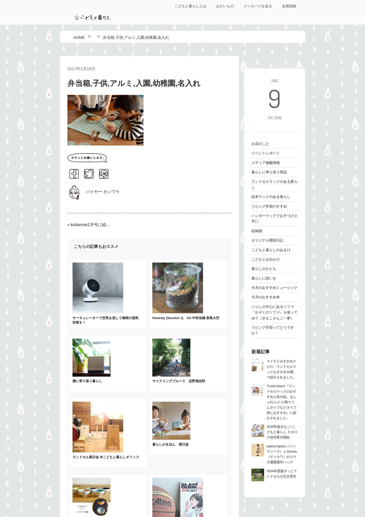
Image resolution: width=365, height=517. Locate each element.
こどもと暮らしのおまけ (270, 250)
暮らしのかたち (263, 269)
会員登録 (289, 6)
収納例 (256, 231)
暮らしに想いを (263, 278)
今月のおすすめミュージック (274, 288)
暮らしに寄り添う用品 (269, 172)
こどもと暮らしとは (190, 6)
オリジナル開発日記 (267, 240)
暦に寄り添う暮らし (87, 381)
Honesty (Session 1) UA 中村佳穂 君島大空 (185, 318)
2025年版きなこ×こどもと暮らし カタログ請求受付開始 (282, 432)
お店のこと (260, 144)
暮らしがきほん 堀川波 (170, 444)
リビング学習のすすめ (269, 206)
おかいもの (225, 6)
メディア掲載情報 (265, 163)
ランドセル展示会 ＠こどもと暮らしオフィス (105, 457)
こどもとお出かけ (265, 259)
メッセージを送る (258, 6)
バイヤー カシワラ (102, 192)
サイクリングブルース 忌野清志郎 (178, 381)
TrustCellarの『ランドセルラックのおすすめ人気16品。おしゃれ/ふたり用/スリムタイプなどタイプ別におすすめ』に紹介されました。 (282, 402)
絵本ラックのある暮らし (270, 197)
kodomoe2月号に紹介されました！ (91, 225)
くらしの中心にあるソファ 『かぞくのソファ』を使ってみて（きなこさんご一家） (274, 312)
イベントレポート (265, 153)
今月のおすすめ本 (265, 297)
